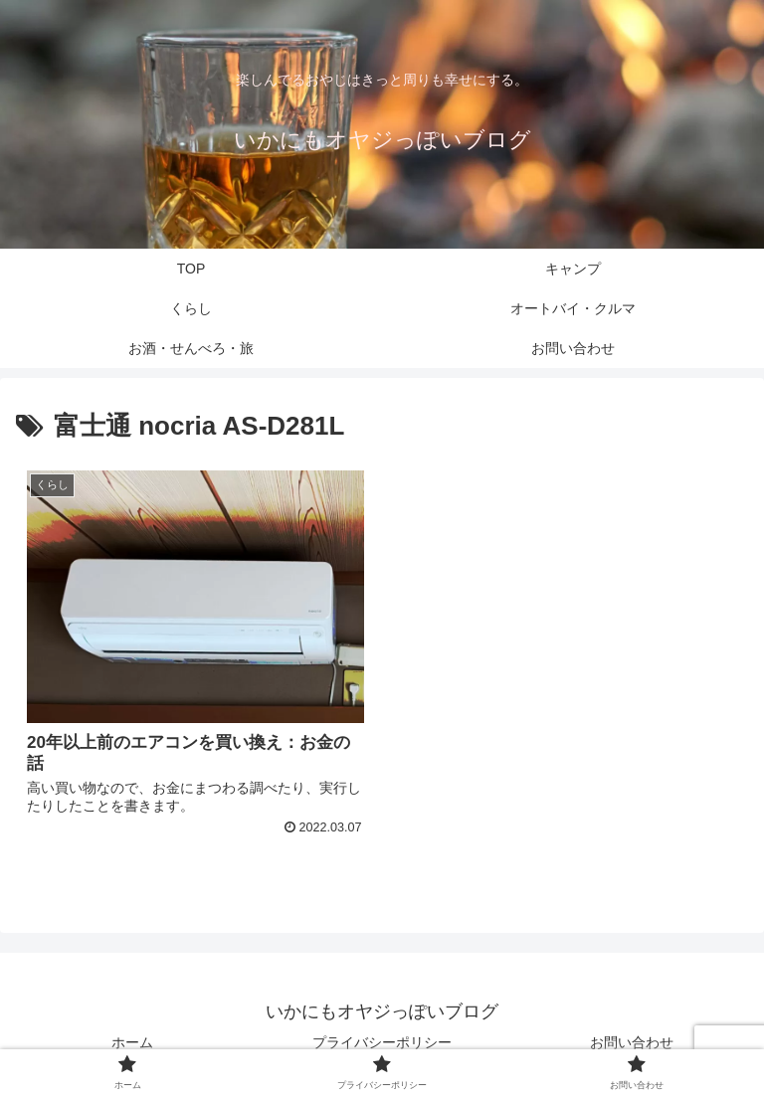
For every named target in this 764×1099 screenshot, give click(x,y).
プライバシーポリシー (382, 1042)
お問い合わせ (631, 1042)
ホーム (132, 1042)
